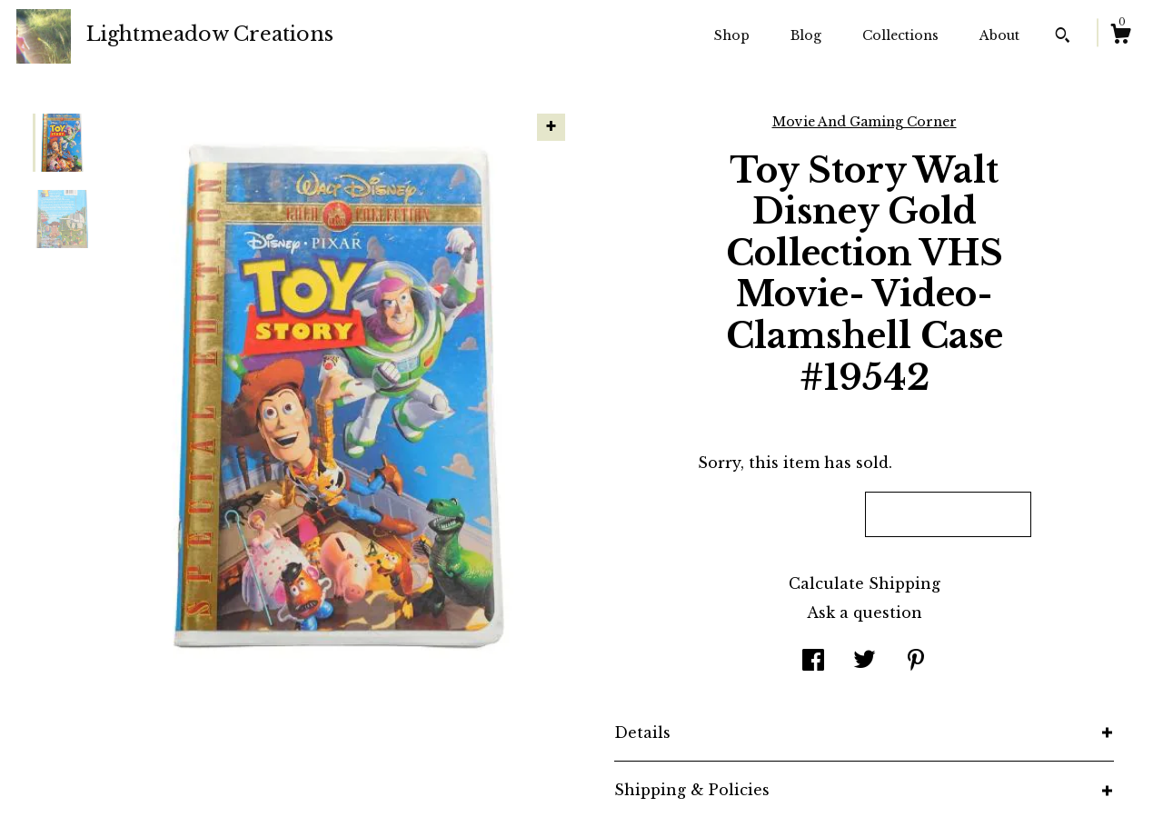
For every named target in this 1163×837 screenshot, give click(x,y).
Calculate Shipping (864, 583)
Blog (805, 35)
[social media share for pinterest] (916, 662)
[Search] (1062, 37)
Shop (732, 35)
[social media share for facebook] (813, 662)
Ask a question (864, 612)
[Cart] (1120, 36)
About (999, 35)
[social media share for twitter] (864, 662)
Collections (900, 35)
